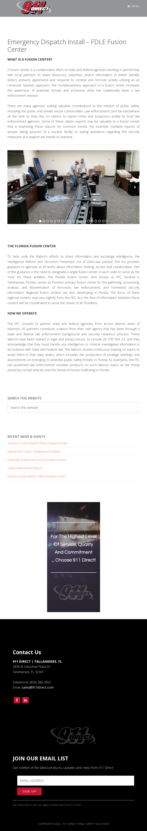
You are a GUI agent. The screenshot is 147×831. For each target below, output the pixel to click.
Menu (135, 6)
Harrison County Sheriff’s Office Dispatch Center (37, 443)
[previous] (12, 187)
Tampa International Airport (24, 468)
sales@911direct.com (38, 687)
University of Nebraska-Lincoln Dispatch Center (37, 460)
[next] (135, 187)
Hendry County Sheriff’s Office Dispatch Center (36, 476)
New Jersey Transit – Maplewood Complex (34, 451)
